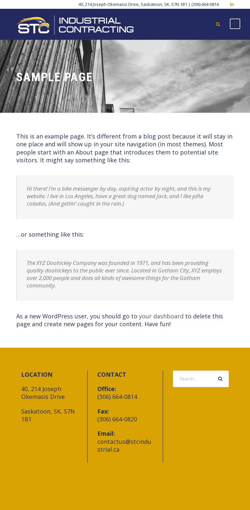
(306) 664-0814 (117, 397)
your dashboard (161, 316)
